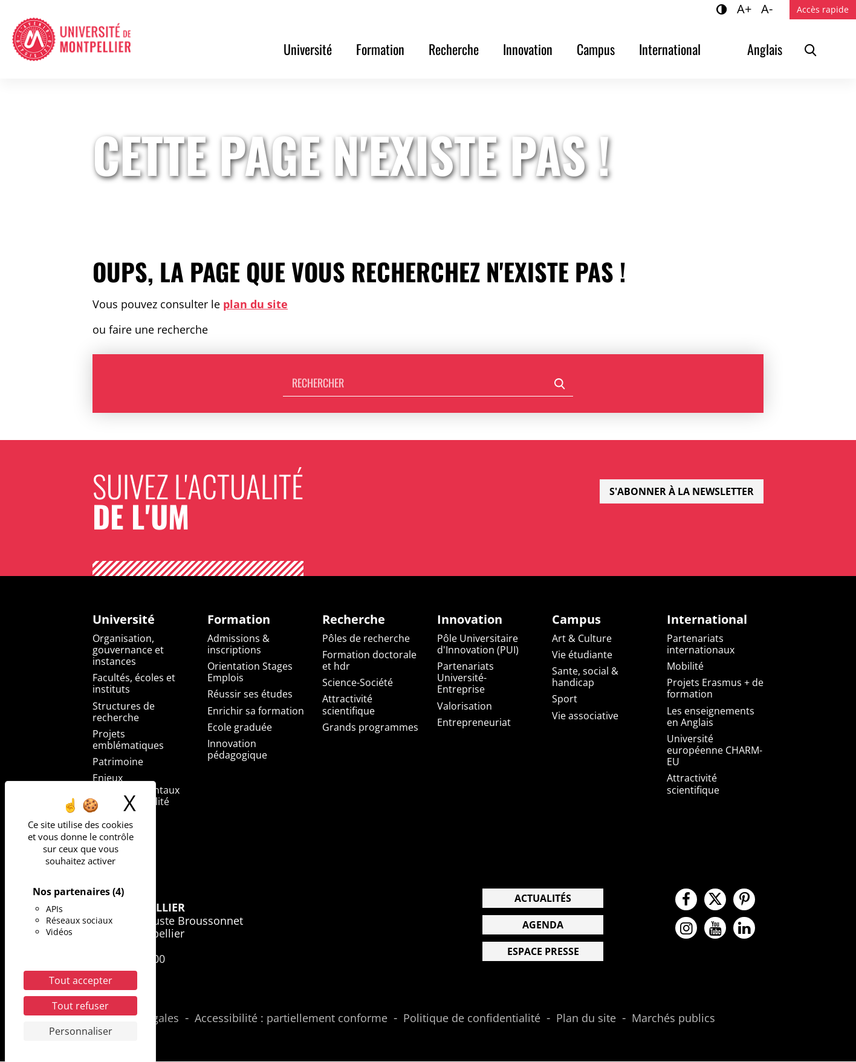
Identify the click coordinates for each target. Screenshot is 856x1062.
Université (308, 49)
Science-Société (357, 683)
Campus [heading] (576, 619)
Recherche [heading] (353, 619)
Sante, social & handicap (585, 677)
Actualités (542, 898)
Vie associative (585, 715)
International (670, 49)
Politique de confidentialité (471, 1018)
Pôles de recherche (366, 638)
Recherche (454, 49)
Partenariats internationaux (700, 644)
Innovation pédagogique (237, 749)
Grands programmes (370, 727)
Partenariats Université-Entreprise (465, 678)
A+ (746, 8)
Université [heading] (123, 619)
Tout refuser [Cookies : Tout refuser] (80, 1005)
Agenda (542, 924)
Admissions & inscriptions (238, 644)
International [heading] (707, 619)
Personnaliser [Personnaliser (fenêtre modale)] (80, 1031)
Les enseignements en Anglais (710, 716)
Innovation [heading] (469, 619)
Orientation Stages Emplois (250, 672)
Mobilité (685, 666)
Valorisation (464, 706)
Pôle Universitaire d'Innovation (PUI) (478, 644)
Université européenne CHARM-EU (714, 751)
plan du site (255, 304)
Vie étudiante (582, 654)
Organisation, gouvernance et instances (128, 650)
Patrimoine (117, 762)
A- (768, 8)
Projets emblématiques (128, 740)
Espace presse (543, 951)
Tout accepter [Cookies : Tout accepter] (80, 980)
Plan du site (586, 1018)
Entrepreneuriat (474, 722)
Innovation (528, 49)
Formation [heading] (238, 619)
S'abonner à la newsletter (681, 491)
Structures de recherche (123, 711)
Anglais (764, 49)
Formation (380, 49)
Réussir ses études (250, 694)
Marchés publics (673, 1018)
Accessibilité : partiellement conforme (291, 1018)
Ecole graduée (239, 727)
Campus (596, 49)
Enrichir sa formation (255, 710)
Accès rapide (823, 9)
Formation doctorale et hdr (369, 660)
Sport (564, 699)
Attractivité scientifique (348, 705)
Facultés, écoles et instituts (133, 684)
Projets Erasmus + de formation (715, 688)
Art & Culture (582, 638)
